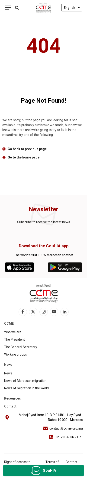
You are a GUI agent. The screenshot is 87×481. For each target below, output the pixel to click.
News (8, 373)
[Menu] (8, 7)
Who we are (12, 332)
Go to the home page (23, 157)
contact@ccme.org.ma (66, 428)
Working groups (15, 354)
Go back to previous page (27, 149)
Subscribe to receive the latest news (43, 222)
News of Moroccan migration (25, 381)
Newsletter (43, 209)
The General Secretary (20, 347)
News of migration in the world (26, 388)
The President (14, 339)
